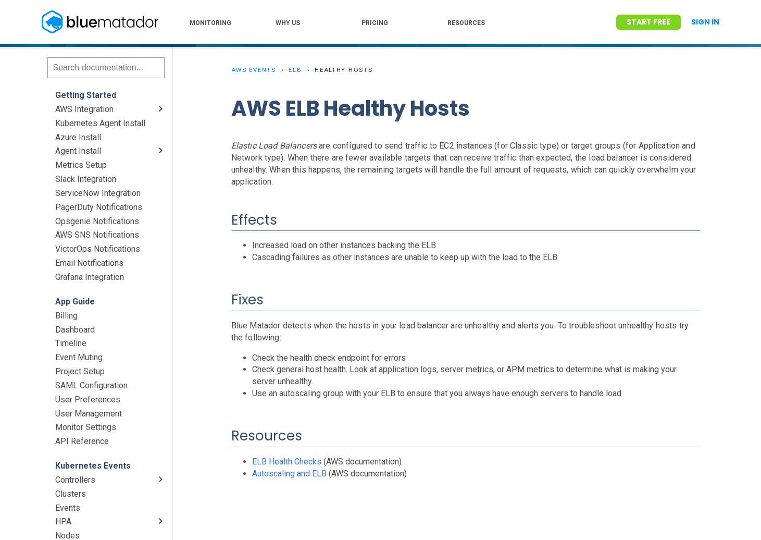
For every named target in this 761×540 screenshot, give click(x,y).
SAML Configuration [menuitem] (91, 385)
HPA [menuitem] (63, 521)
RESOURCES (466, 23)
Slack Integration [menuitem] (85, 179)
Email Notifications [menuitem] (89, 263)
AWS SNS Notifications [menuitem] (97, 235)
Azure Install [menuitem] (78, 137)
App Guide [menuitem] (75, 301)
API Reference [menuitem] (82, 441)
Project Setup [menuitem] (80, 371)
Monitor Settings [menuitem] (85, 427)
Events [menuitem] (67, 508)
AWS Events (253, 69)
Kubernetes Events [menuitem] (93, 466)
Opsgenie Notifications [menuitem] (97, 221)
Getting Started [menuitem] (85, 95)
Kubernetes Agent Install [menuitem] (100, 123)
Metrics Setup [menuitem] (81, 165)
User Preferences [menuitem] (87, 399)
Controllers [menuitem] (75, 480)
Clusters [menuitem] (70, 494)
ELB (295, 69)
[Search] (106, 67)
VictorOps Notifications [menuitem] (97, 249)
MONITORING (210, 23)
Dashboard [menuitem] (75, 330)
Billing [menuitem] (66, 316)
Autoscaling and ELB (289, 473)
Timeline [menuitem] (70, 343)
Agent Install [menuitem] (78, 151)
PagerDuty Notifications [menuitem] (98, 207)
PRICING (374, 23)
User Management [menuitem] (88, 414)
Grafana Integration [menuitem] (89, 277)
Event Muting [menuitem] (79, 357)
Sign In (705, 22)
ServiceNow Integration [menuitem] (98, 193)
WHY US (288, 23)
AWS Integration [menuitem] (84, 109)
